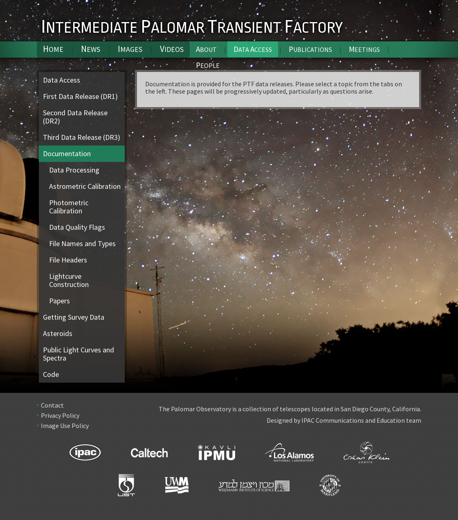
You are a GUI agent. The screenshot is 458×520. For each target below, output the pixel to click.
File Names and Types (82, 243)
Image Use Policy (65, 425)
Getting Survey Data (73, 317)
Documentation (67, 153)
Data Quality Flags (77, 227)
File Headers (68, 259)
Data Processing (74, 170)
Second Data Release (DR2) (75, 117)
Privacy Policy (60, 415)
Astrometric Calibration (85, 186)
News (90, 48)
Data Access (61, 80)
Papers (59, 300)
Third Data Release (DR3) (81, 137)
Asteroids (57, 333)
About (206, 49)
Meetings (364, 49)
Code (51, 374)
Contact (52, 405)
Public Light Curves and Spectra (78, 354)
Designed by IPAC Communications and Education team (344, 420)
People (208, 65)
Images (130, 48)
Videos (172, 48)
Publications (310, 49)
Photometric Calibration (68, 206)
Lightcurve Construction (69, 280)
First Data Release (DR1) (80, 96)
